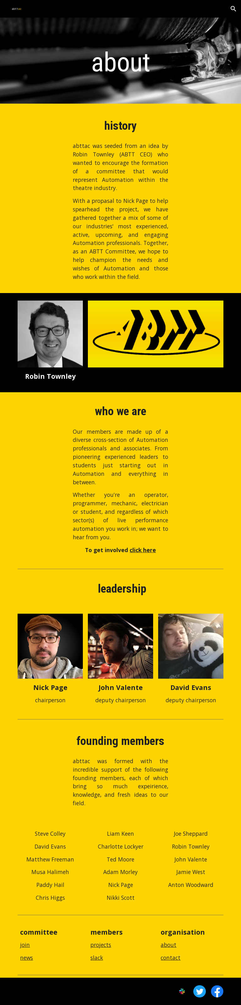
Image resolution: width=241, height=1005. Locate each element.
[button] (233, 8)
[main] (120, 62)
